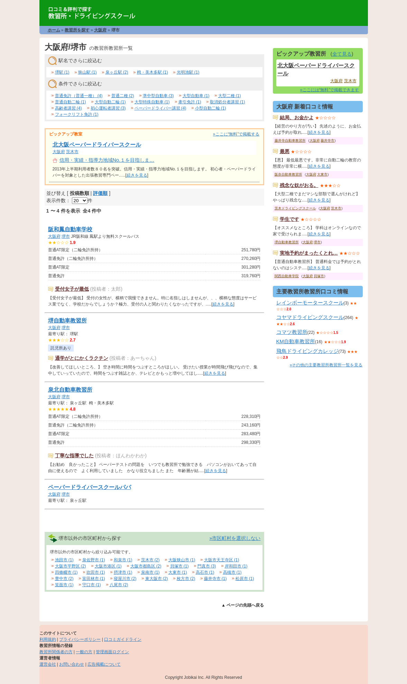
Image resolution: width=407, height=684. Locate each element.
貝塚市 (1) (179, 566)
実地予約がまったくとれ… (309, 253)
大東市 (322, 174)
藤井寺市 (327, 140)
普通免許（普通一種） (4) (79, 95)
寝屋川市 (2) (125, 578)
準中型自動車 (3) (158, 95)
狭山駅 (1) (87, 72)
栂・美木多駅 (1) (152, 72)
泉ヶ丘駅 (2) (116, 72)
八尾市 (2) (119, 584)
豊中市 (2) (64, 578)
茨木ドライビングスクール (295, 208)
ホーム (54, 30)
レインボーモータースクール (310, 303)
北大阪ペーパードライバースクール (97, 145)
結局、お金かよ (297, 117)
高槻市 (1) (232, 572)
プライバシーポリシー (80, 639)
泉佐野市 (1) (93, 559)
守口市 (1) (91, 584)
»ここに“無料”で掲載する (236, 134)
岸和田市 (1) (236, 566)
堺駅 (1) (62, 72)
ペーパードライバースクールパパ (89, 487)
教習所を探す (77, 30)
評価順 (100, 193)
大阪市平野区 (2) (70, 566)
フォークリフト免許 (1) (77, 114)
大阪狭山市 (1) (181, 559)
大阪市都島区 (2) (145, 566)
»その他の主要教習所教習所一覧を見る (326, 365)
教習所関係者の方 (56, 651)
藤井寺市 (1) (215, 578)
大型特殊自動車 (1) (152, 102)
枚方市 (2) (186, 578)
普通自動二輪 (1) (70, 102)
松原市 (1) (244, 578)
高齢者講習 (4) (68, 108)
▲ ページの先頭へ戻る (242, 605)
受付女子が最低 (72, 289)
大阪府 (100, 30)
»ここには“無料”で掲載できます (329, 89)
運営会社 (47, 664)
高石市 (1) (205, 572)
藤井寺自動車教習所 (290, 140)
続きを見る (137, 175)
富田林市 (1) (93, 578)
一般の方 (84, 651)
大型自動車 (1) (196, 95)
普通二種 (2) (122, 95)
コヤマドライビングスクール (310, 317)
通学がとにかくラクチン (81, 358)
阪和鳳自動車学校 (70, 229)
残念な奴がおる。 (299, 185)
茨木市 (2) (150, 559)
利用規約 (47, 639)
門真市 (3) (206, 566)
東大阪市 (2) (156, 578)
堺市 (66, 236)
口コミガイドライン (122, 639)
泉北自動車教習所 (70, 390)
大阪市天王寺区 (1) (221, 559)
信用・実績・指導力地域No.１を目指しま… (107, 160)
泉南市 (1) (150, 572)
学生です (289, 219)
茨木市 (72, 151)
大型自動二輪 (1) (110, 102)
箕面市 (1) (64, 584)
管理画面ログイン (112, 651)
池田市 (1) (64, 559)
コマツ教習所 (291, 332)
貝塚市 (319, 276)
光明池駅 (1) (188, 72)
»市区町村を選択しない (234, 538)
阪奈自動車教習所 (288, 174)
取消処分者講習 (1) (227, 102)
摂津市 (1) (123, 572)
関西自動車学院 (287, 276)
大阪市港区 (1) (108, 566)
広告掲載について (104, 664)
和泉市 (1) (123, 559)
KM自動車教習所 (295, 341)
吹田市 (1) (95, 572)
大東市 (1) (177, 572)
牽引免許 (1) (189, 102)
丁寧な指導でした (74, 455)
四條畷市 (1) (66, 572)
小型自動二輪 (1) (210, 108)
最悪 (284, 151)
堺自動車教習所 (67, 321)
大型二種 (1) (229, 95)
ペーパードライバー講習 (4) (160, 108)
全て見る (342, 54)
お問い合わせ (71, 664)
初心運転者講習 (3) (108, 108)
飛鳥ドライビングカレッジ (307, 351)
